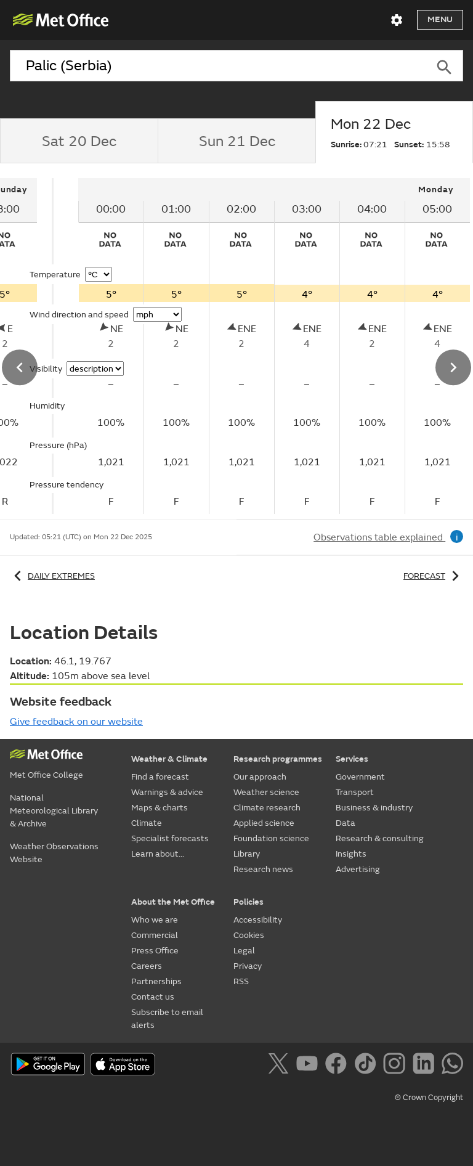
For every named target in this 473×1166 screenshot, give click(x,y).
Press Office (155, 950)
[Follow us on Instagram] (396, 1065)
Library (246, 854)
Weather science (266, 792)
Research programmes (277, 759)
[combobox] (217, 66)
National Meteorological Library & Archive (54, 811)
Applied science (263, 823)
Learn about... (157, 854)
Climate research (267, 807)
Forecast (433, 576)
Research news (263, 869)
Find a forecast (160, 777)
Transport (355, 792)
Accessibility (257, 920)
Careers (146, 966)
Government (360, 777)
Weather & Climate (169, 759)
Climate (146, 823)
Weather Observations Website (54, 853)
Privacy (247, 966)
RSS (241, 981)
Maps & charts (159, 807)
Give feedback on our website (76, 722)
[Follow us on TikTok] (367, 1065)
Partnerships (156, 981)
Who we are (154, 920)
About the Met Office (173, 902)
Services (352, 759)
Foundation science (271, 838)
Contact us (152, 997)
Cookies (248, 935)
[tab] (79, 141)
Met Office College (46, 775)
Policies (248, 902)
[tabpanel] (257, 346)
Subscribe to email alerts (167, 1018)
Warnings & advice (167, 792)
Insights (351, 854)
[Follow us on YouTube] (309, 1065)
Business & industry (374, 807)
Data (345, 823)
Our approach (259, 777)
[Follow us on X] (280, 1065)
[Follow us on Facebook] (338, 1065)
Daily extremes (52, 576)
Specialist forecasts (170, 838)
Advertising (358, 869)
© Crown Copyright (429, 1098)
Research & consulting (380, 838)
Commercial (154, 935)
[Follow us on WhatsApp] (452, 1065)
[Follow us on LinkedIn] (426, 1065)
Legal (244, 950)
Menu (440, 19)
